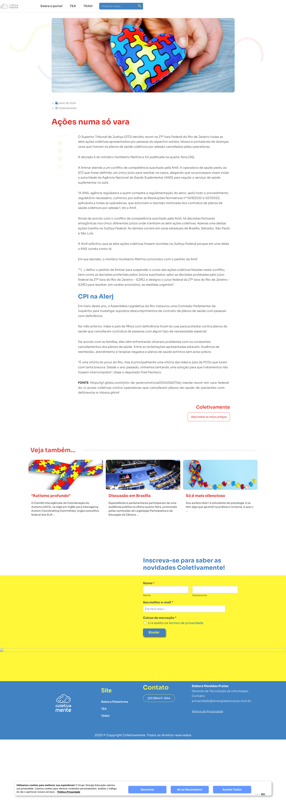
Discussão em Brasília (133, 505)
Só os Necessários (189, 789)
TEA (73, 6)
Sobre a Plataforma (115, 711)
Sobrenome (199, 605)
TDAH (88, 6)
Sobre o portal (51, 6)
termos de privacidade (185, 633)
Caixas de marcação (160, 628)
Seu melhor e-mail (158, 612)
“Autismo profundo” (53, 505)
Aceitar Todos (232, 789)
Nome (149, 593)
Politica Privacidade (68, 791)
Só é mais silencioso (208, 505)
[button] (60, 143)
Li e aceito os (175, 633)
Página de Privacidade (208, 721)
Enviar (154, 642)
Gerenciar (147, 789)
